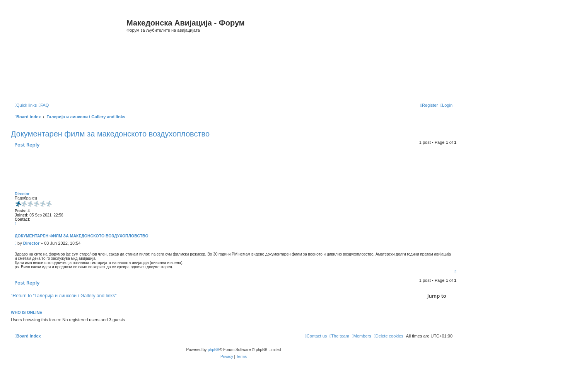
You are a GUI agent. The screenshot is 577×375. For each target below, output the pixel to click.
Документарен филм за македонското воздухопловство (110, 134)
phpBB (213, 350)
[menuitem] (44, 105)
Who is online (26, 312)
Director (22, 194)
